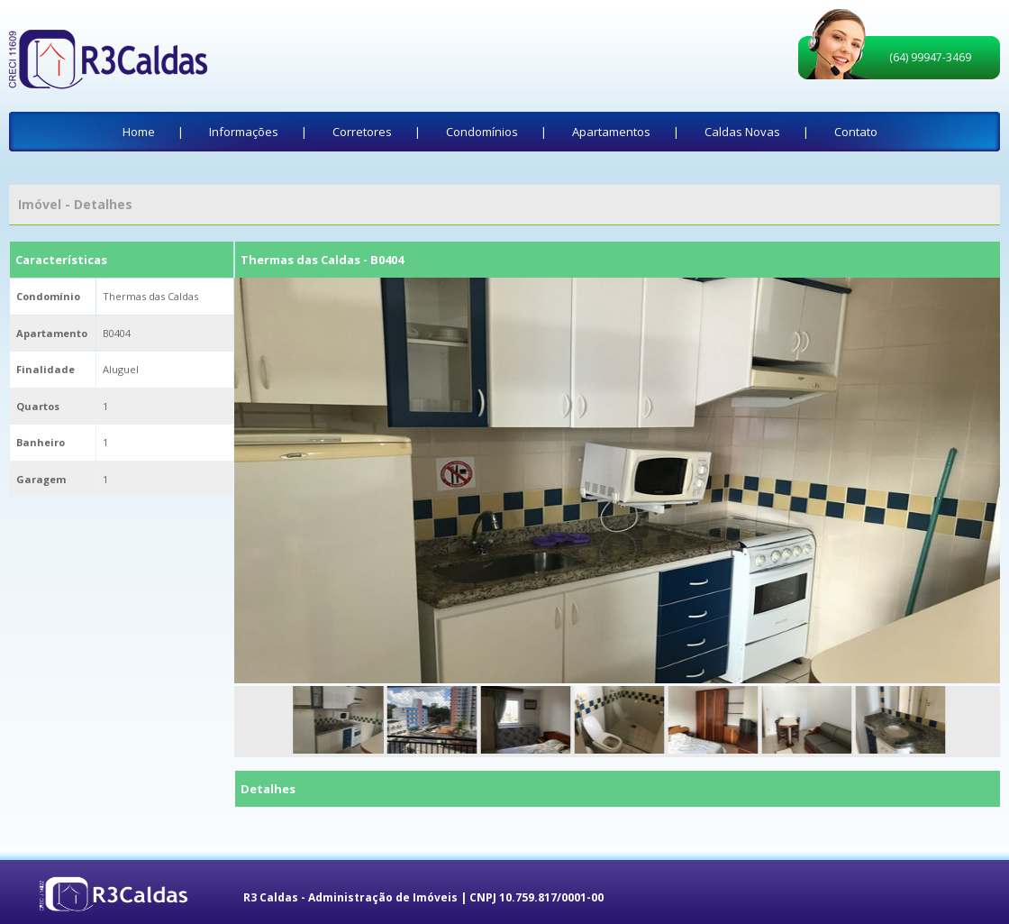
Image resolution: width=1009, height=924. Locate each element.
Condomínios (482, 132)
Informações (243, 132)
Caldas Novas (742, 132)
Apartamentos (611, 132)
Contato (855, 132)
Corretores (362, 132)
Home (139, 132)
